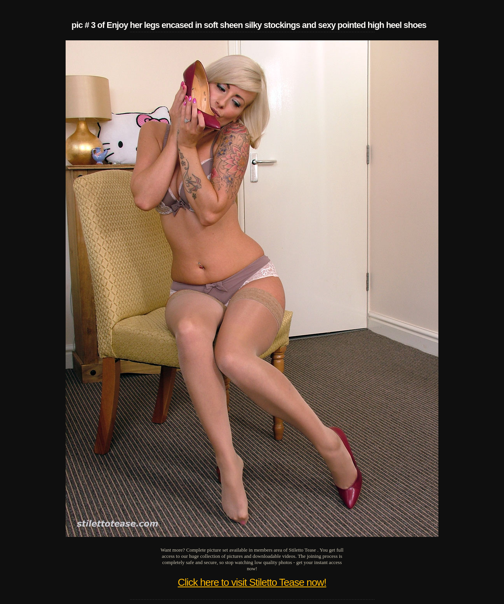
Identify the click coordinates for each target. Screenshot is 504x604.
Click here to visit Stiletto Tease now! (252, 582)
